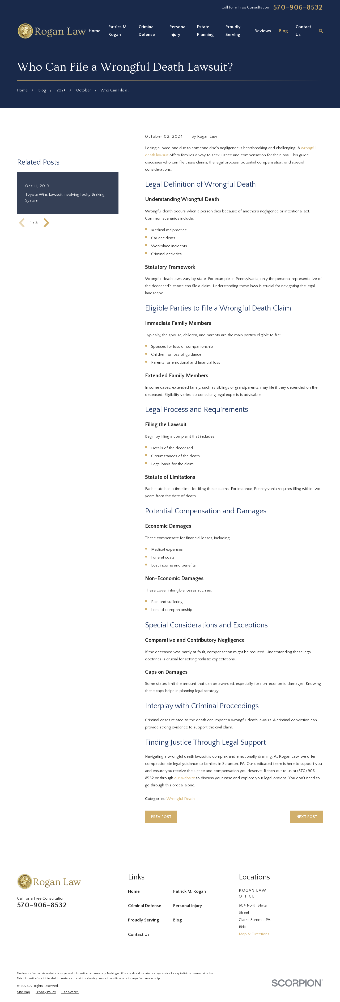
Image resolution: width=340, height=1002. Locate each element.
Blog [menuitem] (283, 30)
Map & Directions (254, 934)
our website (184, 778)
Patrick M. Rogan (189, 891)
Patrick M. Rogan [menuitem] (118, 30)
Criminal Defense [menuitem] (147, 30)
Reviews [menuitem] (262, 30)
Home (134, 891)
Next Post (306, 817)
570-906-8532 (298, 7)
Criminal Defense (144, 905)
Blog (177, 920)
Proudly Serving (143, 920)
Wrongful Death (181, 798)
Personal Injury (187, 905)
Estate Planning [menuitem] (205, 30)
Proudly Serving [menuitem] (233, 30)
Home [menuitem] (94, 30)
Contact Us (139, 934)
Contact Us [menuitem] (303, 30)
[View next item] (46, 223)
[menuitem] (23, 992)
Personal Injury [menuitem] (177, 30)
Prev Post (161, 817)
